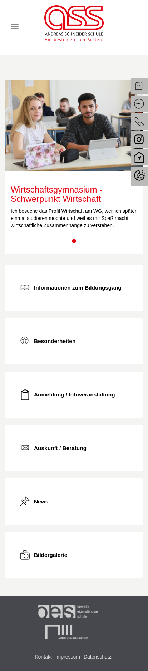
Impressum (67, 657)
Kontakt (43, 657)
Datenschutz (98, 657)
